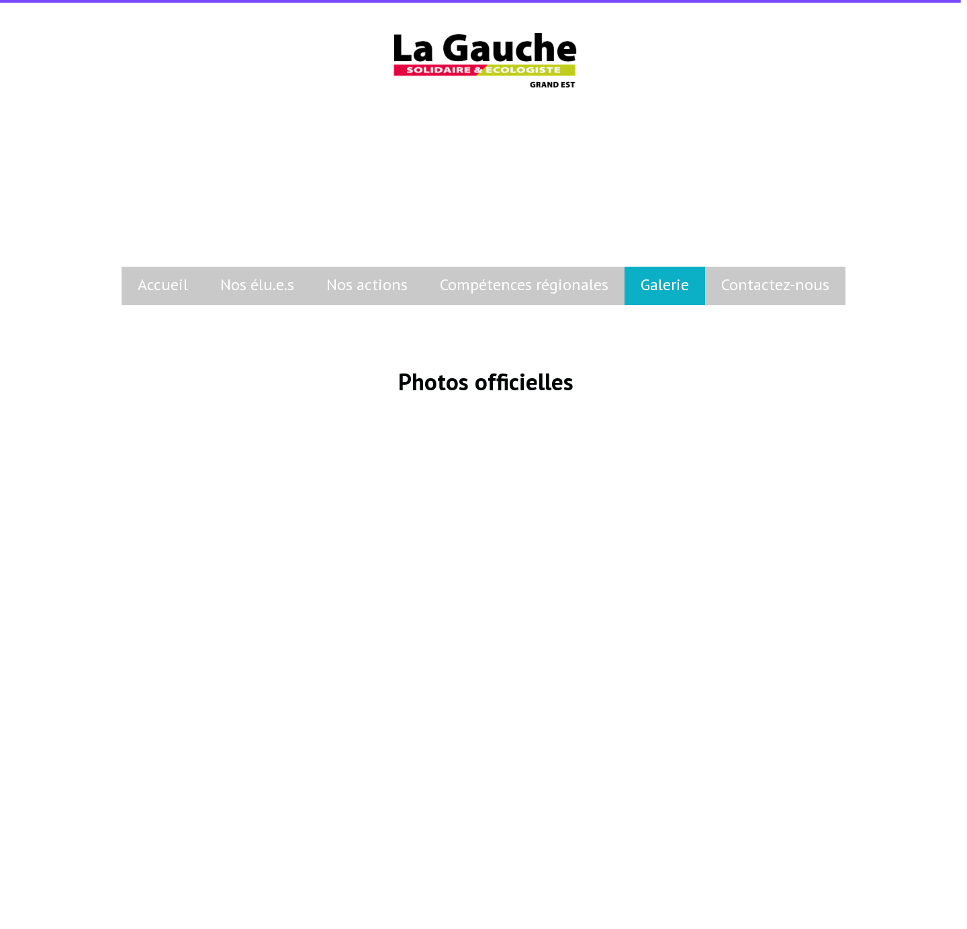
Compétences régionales (524, 284)
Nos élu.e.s (257, 284)
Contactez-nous (775, 284)
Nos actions (367, 284)
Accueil (163, 284)
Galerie (665, 284)
